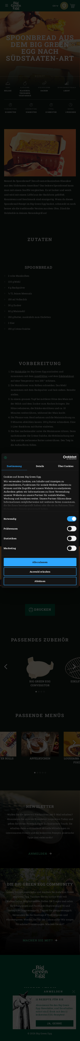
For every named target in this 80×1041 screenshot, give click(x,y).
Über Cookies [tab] (65, 465)
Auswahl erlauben (40, 571)
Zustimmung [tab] (14, 465)
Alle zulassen (40, 562)
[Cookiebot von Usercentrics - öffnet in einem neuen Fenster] (62, 458)
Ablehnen (39, 581)
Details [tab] (40, 465)
